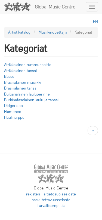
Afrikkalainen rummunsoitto (27, 64)
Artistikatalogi (19, 32)
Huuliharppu (14, 117)
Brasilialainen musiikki (22, 82)
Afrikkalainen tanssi (20, 70)
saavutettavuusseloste (51, 199)
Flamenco (12, 111)
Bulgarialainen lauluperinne (27, 94)
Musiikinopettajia (53, 32)
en (95, 21)
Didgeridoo (13, 105)
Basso (9, 76)
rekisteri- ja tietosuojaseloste (51, 194)
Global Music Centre (55, 7)
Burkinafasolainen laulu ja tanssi (31, 99)
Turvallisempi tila (51, 205)
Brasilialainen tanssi (20, 88)
